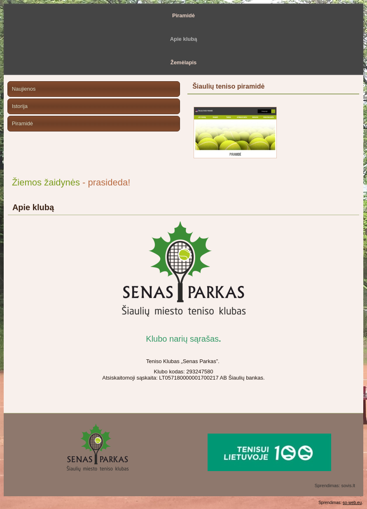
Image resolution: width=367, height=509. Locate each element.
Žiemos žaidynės (46, 182)
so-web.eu (352, 502)
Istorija (20, 106)
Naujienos (24, 89)
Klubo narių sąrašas (182, 338)
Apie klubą (183, 39)
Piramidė (183, 15)
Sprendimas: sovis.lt (335, 485)
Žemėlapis (184, 62)
